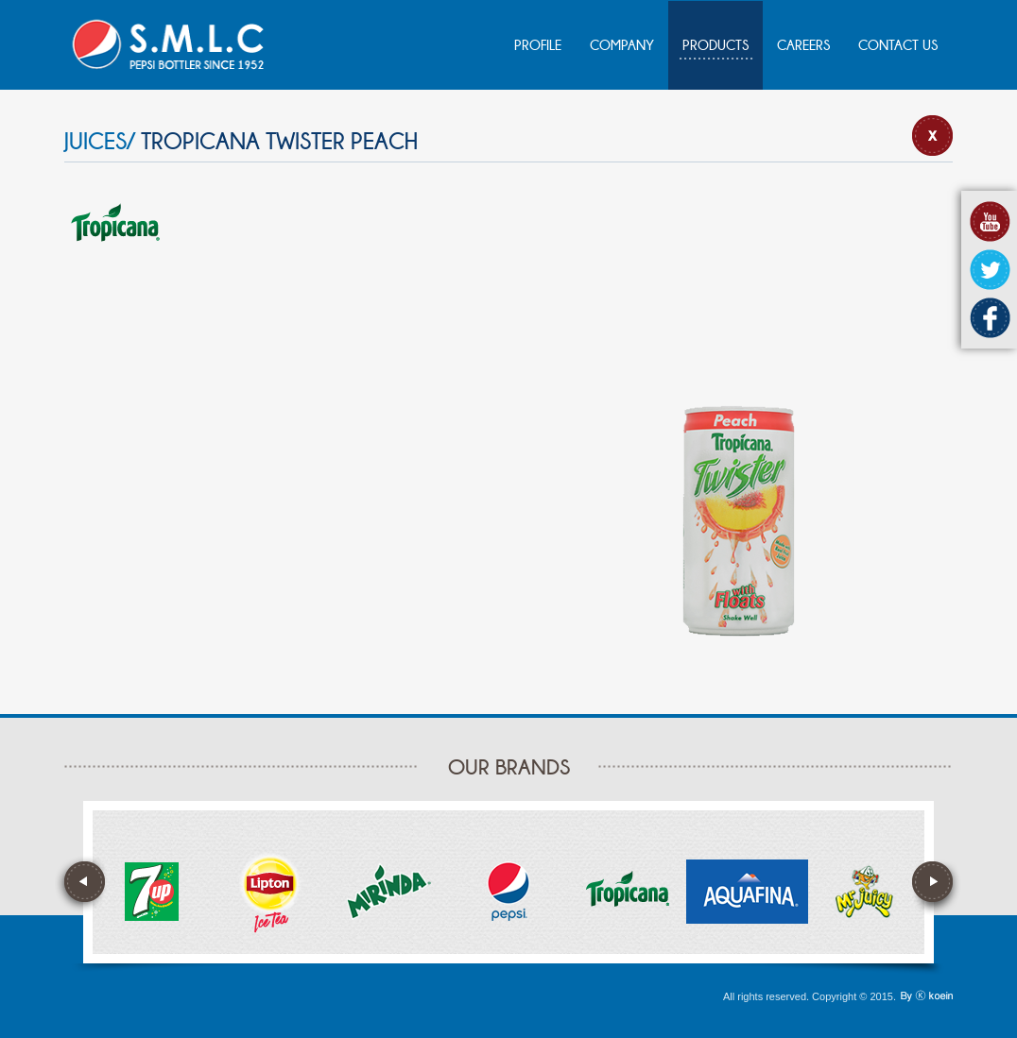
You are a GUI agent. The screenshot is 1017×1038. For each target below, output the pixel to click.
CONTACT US (898, 45)
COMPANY (622, 45)
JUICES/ (99, 141)
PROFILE (537, 45)
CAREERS (803, 45)
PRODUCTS (715, 45)
